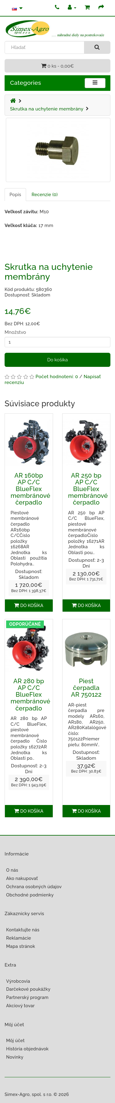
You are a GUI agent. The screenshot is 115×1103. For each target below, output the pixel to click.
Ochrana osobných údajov (34, 886)
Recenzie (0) (45, 194)
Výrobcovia (18, 981)
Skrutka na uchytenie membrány (46, 109)
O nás (12, 870)
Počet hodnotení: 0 (57, 376)
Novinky (14, 1057)
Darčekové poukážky (28, 989)
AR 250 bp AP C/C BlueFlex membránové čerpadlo (88, 489)
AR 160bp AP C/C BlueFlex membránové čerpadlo (30, 489)
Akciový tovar (20, 1005)
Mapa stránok (20, 946)
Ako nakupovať (22, 878)
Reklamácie (18, 938)
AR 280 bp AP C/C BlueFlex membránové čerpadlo (30, 694)
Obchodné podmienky (30, 894)
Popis (15, 194)
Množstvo (15, 332)
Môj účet (15, 1040)
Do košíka (57, 360)
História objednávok (27, 1048)
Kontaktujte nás (23, 929)
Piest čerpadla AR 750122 (86, 687)
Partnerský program (27, 997)
